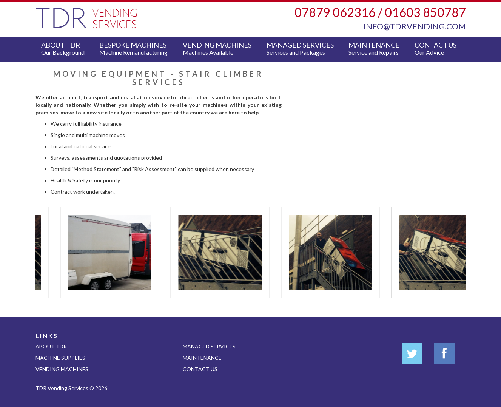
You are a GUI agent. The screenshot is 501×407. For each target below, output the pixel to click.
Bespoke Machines (135, 48)
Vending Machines (219, 48)
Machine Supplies (60, 358)
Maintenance (375, 48)
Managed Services (302, 48)
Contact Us (437, 48)
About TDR (64, 48)
